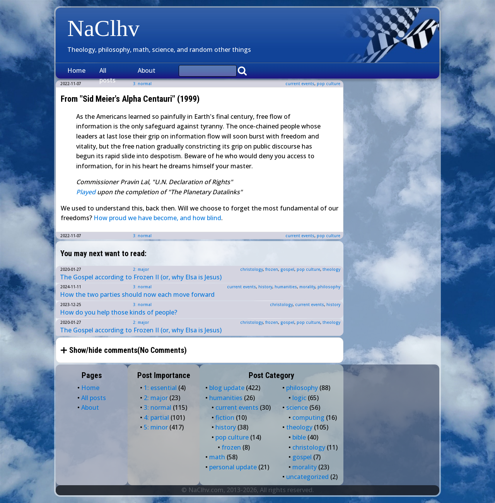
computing (308, 417)
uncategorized (307, 476)
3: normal (142, 235)
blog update (226, 387)
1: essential (160, 387)
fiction (224, 417)
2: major (141, 269)
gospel (287, 269)
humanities (286, 286)
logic (299, 398)
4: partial (156, 417)
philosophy (328, 286)
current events (299, 83)
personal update (233, 467)
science (297, 407)
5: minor (156, 427)
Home (76, 70)
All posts (107, 75)
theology (331, 269)
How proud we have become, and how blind (157, 218)
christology (251, 269)
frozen (271, 269)
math (217, 457)
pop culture (328, 83)
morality (307, 286)
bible (299, 437)
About (146, 70)
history (265, 286)
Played (86, 192)
